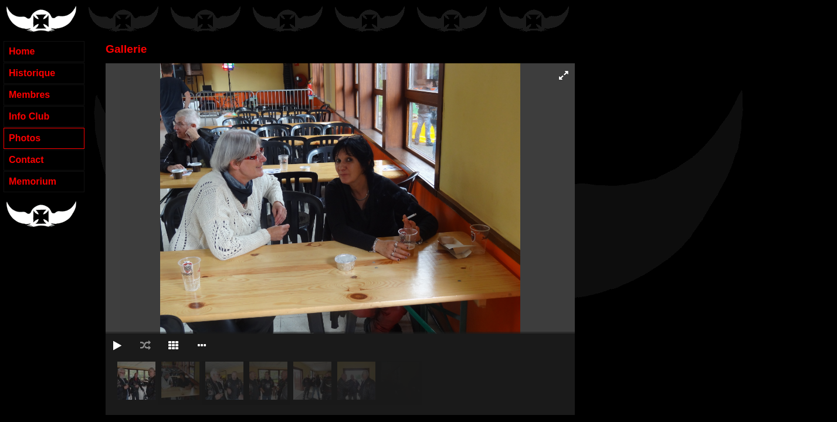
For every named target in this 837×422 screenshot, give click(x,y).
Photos (24, 138)
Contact (26, 160)
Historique (32, 73)
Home (22, 51)
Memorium (32, 181)
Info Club (29, 116)
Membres (29, 95)
